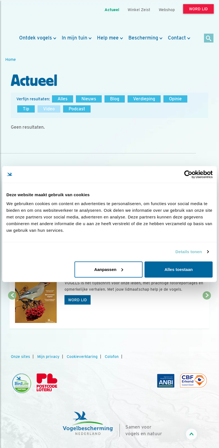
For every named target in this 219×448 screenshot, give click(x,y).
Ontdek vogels (35, 38)
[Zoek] (209, 38)
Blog (114, 98)
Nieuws (88, 98)
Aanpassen (108, 269)
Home (10, 59)
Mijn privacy (48, 356)
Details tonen (188, 251)
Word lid (77, 300)
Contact (177, 38)
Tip (26, 108)
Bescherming (143, 38)
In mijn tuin (74, 38)
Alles (63, 98)
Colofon (112, 356)
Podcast (77, 108)
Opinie (175, 98)
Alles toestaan (179, 269)
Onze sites (20, 356)
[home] (30, 17)
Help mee (108, 38)
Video (49, 108)
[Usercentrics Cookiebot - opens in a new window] (188, 174)
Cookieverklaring (82, 356)
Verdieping (144, 98)
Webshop (167, 9)
